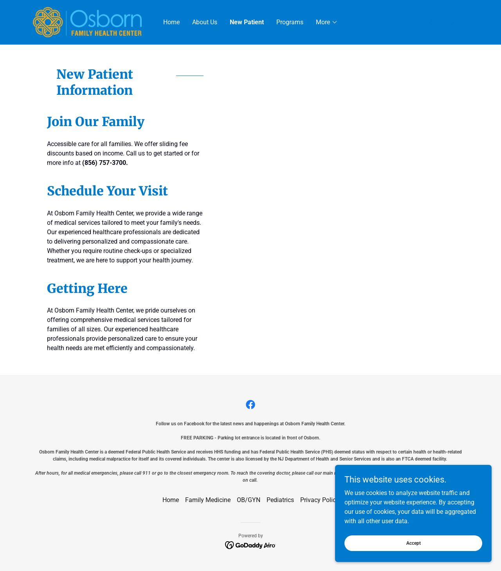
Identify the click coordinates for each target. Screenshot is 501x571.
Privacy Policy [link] (319, 500)
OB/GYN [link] (248, 500)
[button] (327, 22)
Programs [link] (289, 22)
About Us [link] (204, 22)
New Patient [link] (247, 22)
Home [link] (171, 22)
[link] (87, 21)
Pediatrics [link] (280, 500)
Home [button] (170, 500)
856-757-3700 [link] (444, 22)
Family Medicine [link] (208, 500)
